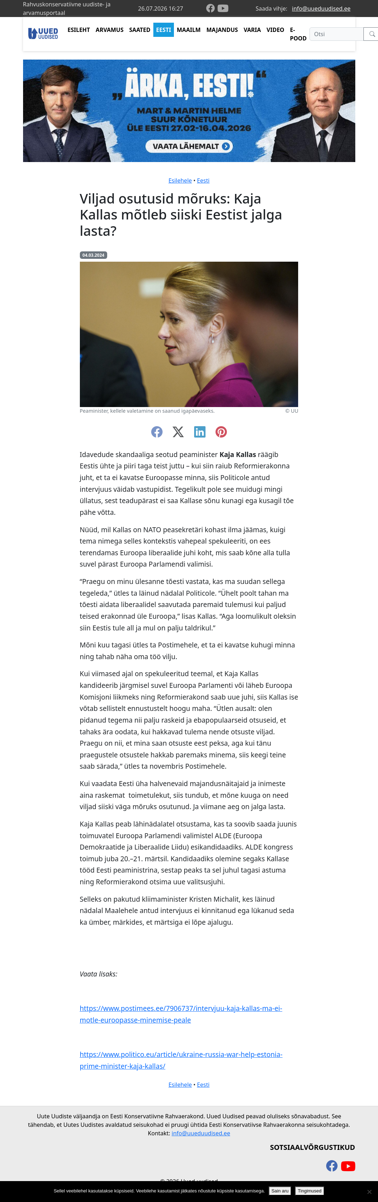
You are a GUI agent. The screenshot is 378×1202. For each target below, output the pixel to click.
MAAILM (189, 30)
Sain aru (280, 1190)
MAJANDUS (222, 30)
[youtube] (223, 8)
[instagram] (221, 434)
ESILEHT (78, 30)
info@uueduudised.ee (321, 8)
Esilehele (180, 180)
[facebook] (212, 8)
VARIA (252, 30)
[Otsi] (336, 34)
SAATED (139, 30)
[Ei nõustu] (369, 1191)
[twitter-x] (178, 434)
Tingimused (310, 1190)
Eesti (203, 180)
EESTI (163, 30)
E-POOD (298, 34)
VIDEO (275, 30)
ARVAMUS (110, 30)
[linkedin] (200, 434)
